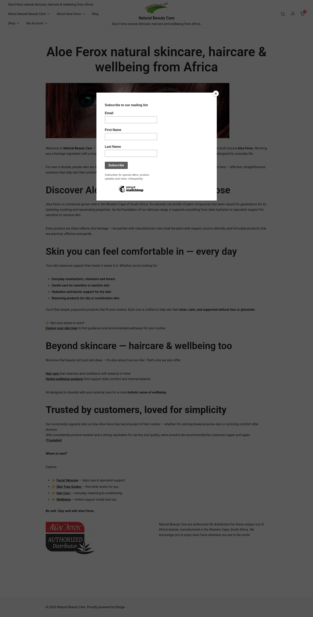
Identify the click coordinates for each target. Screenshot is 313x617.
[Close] (216, 94)
